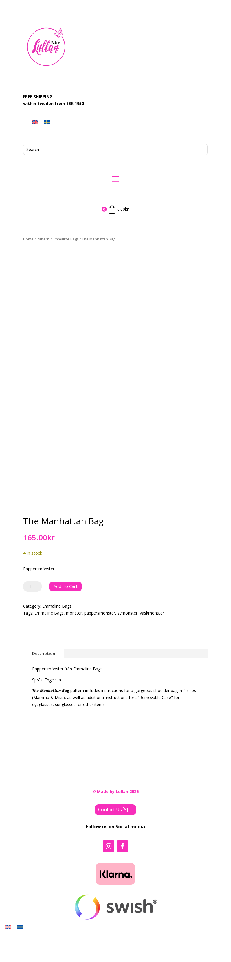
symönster (128, 642)
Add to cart (66, 615)
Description (43, 682)
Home (28, 239)
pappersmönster (99, 642)
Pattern (43, 239)
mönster (74, 642)
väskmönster (152, 642)
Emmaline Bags (66, 239)
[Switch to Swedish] (47, 122)
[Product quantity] (32, 615)
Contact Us (110, 838)
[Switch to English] (35, 122)
